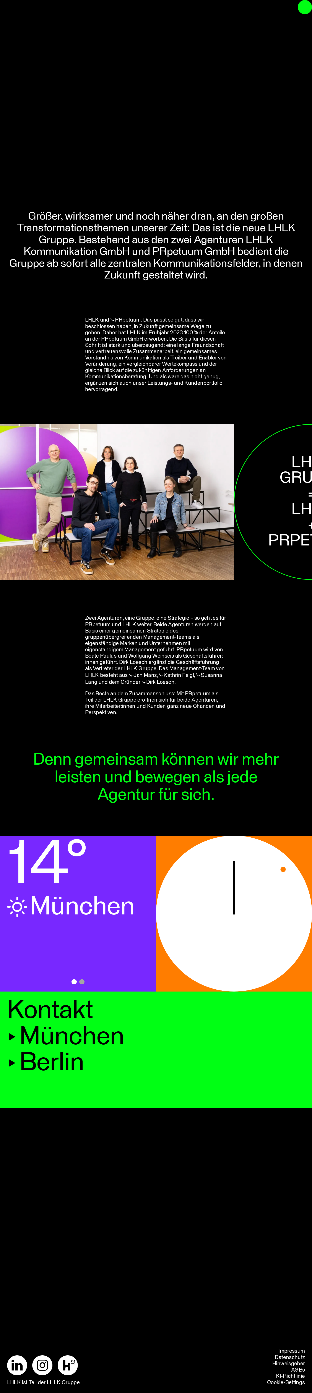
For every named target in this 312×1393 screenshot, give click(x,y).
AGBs (298, 1370)
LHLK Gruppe (63, 1382)
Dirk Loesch (160, 682)
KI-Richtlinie (290, 1376)
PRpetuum (128, 320)
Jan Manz (145, 675)
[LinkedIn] (19, 1365)
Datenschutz (290, 1357)
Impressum (291, 1351)
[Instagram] (45, 1365)
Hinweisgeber (288, 1363)
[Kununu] (70, 1365)
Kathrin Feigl (179, 675)
